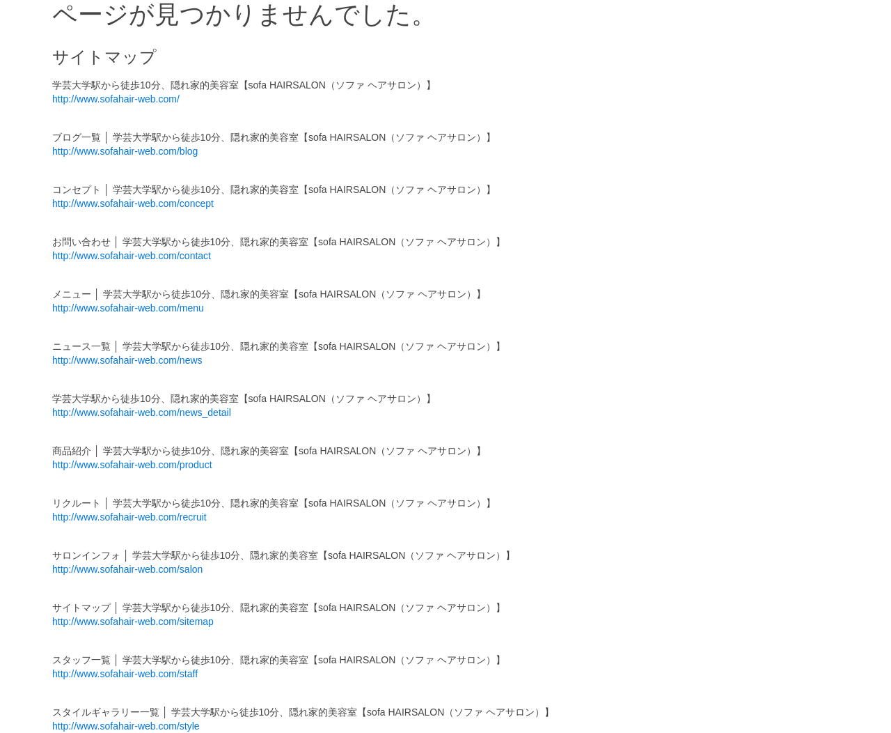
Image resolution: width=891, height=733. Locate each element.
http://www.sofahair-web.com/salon (127, 569)
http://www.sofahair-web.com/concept (133, 203)
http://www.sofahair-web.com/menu (128, 308)
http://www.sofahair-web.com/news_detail (141, 412)
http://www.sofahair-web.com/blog (125, 151)
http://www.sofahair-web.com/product (132, 464)
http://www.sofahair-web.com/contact (131, 255)
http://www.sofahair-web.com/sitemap (133, 621)
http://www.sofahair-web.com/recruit (129, 517)
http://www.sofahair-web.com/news (127, 360)
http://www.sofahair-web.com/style (126, 726)
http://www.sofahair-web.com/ (116, 99)
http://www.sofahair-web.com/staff (125, 673)
